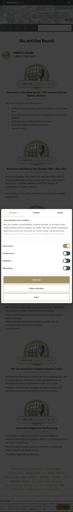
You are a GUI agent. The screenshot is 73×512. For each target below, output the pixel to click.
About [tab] (60, 212)
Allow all (36, 280)
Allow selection (36, 288)
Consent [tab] (13, 212)
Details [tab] (36, 212)
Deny (36, 297)
